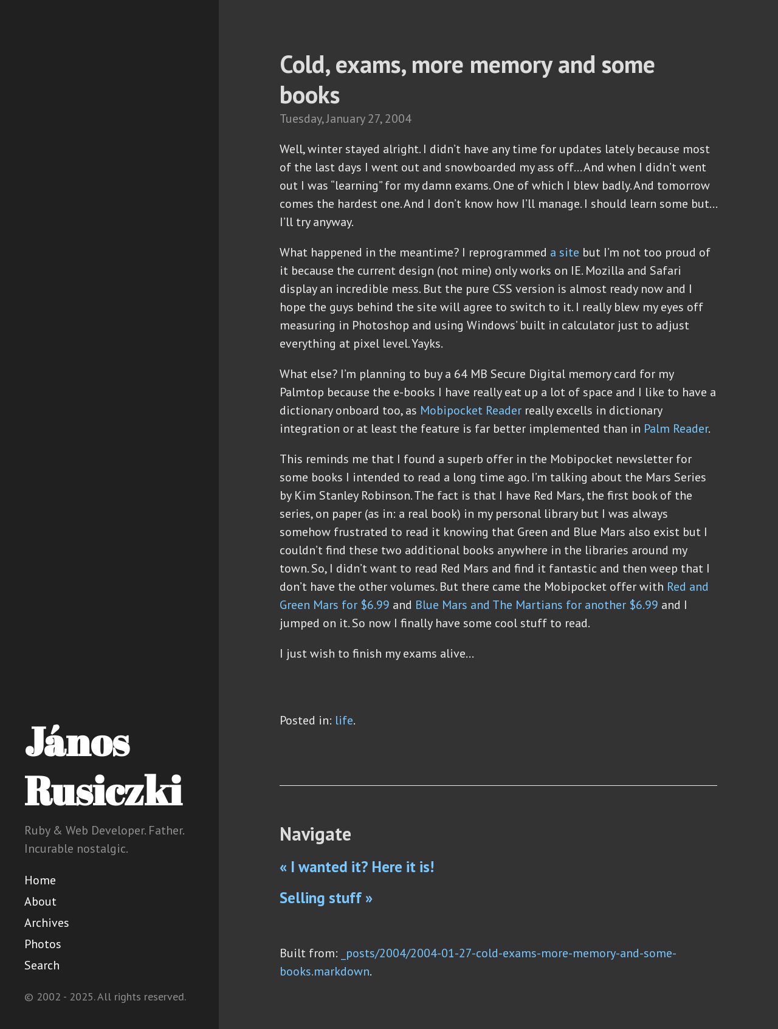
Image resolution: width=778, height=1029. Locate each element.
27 (374, 118)
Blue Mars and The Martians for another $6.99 (536, 605)
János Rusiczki (103, 765)
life (344, 720)
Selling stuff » (326, 897)
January (345, 118)
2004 (398, 118)
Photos (42, 944)
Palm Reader (676, 428)
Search (42, 965)
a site (564, 252)
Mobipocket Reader (471, 410)
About (40, 901)
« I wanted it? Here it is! (357, 866)
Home (40, 880)
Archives (46, 923)
